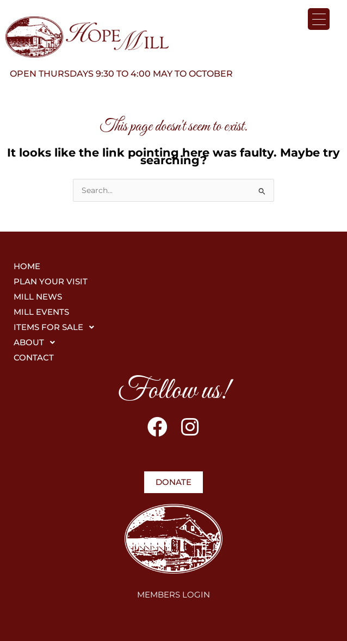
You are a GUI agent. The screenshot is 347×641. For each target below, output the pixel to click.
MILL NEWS (38, 296)
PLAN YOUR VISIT (51, 281)
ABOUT (37, 342)
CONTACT (34, 357)
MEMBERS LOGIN (173, 594)
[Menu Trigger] (319, 19)
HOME (27, 266)
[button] (173, 327)
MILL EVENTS (41, 312)
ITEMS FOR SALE (57, 327)
